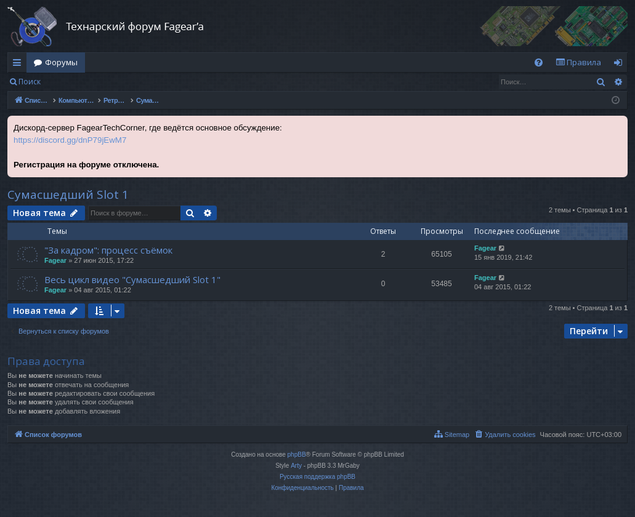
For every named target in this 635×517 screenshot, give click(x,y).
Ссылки (19, 65)
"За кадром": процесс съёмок (108, 250)
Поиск (29, 81)
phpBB (297, 454)
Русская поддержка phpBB (317, 476)
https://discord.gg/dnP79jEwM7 (70, 140)
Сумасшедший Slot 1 (68, 194)
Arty (296, 465)
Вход (67, 81)
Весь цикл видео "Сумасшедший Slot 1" (132, 279)
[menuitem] (538, 62)
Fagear (55, 260)
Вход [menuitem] (620, 65)
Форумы (61, 62)
